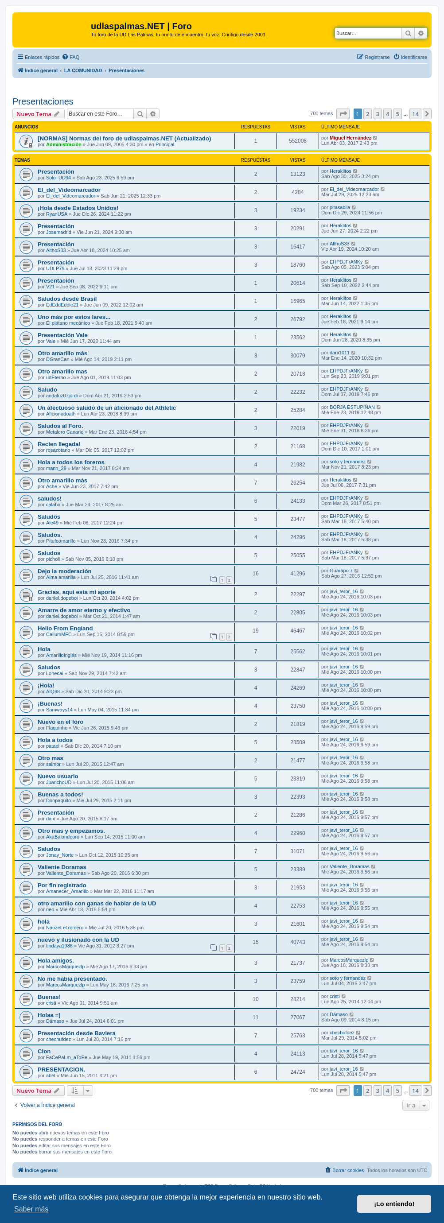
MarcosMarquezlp (65, 966)
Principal (165, 144)
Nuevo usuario (58, 776)
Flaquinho (56, 727)
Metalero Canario (64, 432)
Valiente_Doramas (66, 873)
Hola (44, 649)
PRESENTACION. (61, 1069)
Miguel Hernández (350, 137)
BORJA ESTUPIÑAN (352, 407)
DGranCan (58, 359)
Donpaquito (58, 800)
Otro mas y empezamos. (71, 830)
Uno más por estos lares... (74, 317)
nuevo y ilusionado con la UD (78, 939)
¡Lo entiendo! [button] (394, 1203)
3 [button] (377, 114)
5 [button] (397, 114)
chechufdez (58, 1039)
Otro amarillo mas (62, 371)
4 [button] (387, 114)
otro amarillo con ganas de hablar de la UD (97, 903)
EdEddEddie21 (62, 304)
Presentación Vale (63, 335)
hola (44, 921)
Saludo (47, 389)
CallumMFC (59, 634)
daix (50, 818)
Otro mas (50, 758)
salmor (53, 764)
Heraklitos (340, 171)
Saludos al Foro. (60, 426)
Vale (50, 341)
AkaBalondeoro (62, 836)
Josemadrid (58, 232)
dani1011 (340, 352)
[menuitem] (70, 57)
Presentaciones (43, 101)
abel (50, 1075)
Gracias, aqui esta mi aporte (77, 592)
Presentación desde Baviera (77, 1033)
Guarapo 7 (341, 570)
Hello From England (65, 628)
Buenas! (49, 997)
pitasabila (340, 207)
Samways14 (59, 709)
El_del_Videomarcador (69, 189)
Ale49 (52, 522)
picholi (53, 559)
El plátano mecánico (68, 323)
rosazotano (58, 450)
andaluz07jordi (62, 395)
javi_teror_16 (344, 591)
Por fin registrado (62, 885)
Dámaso (55, 1021)
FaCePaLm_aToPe (66, 1057)
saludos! (50, 498)
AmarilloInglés (61, 655)
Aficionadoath (61, 413)
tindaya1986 (59, 945)
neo (50, 909)
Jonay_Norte (60, 855)
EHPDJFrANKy (346, 261)
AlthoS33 (56, 250)
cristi (51, 1003)
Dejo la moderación (65, 571)
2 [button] (367, 114)
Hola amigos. (56, 960)
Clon (44, 1051)
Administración (64, 144)
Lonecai (54, 673)
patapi (52, 746)
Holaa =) (49, 1015)
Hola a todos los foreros (71, 462)
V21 (50, 286)
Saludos (49, 516)
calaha (53, 504)
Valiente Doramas (62, 867)
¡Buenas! (50, 703)
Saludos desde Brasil (67, 298)
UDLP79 (55, 268)
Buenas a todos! (60, 794)
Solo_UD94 (58, 177)
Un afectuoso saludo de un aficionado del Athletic (107, 407)
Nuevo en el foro (60, 721)
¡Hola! (46, 685)
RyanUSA (56, 214)
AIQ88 (53, 691)
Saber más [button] (31, 1209)
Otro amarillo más (62, 353)
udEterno (56, 377)
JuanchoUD (58, 782)
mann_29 (56, 468)
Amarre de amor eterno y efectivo (84, 610)
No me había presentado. (72, 978)
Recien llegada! (59, 444)
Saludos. (50, 535)
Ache (51, 486)
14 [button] (415, 114)
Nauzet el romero (64, 927)
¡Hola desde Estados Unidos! (78, 208)
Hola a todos (55, 740)
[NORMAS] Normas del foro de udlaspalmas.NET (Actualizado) (124, 138)
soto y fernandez (348, 461)
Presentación (56, 171)
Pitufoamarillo (61, 541)
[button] (343, 114)
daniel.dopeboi (62, 598)
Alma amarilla (61, 577)
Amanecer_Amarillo (67, 891)
